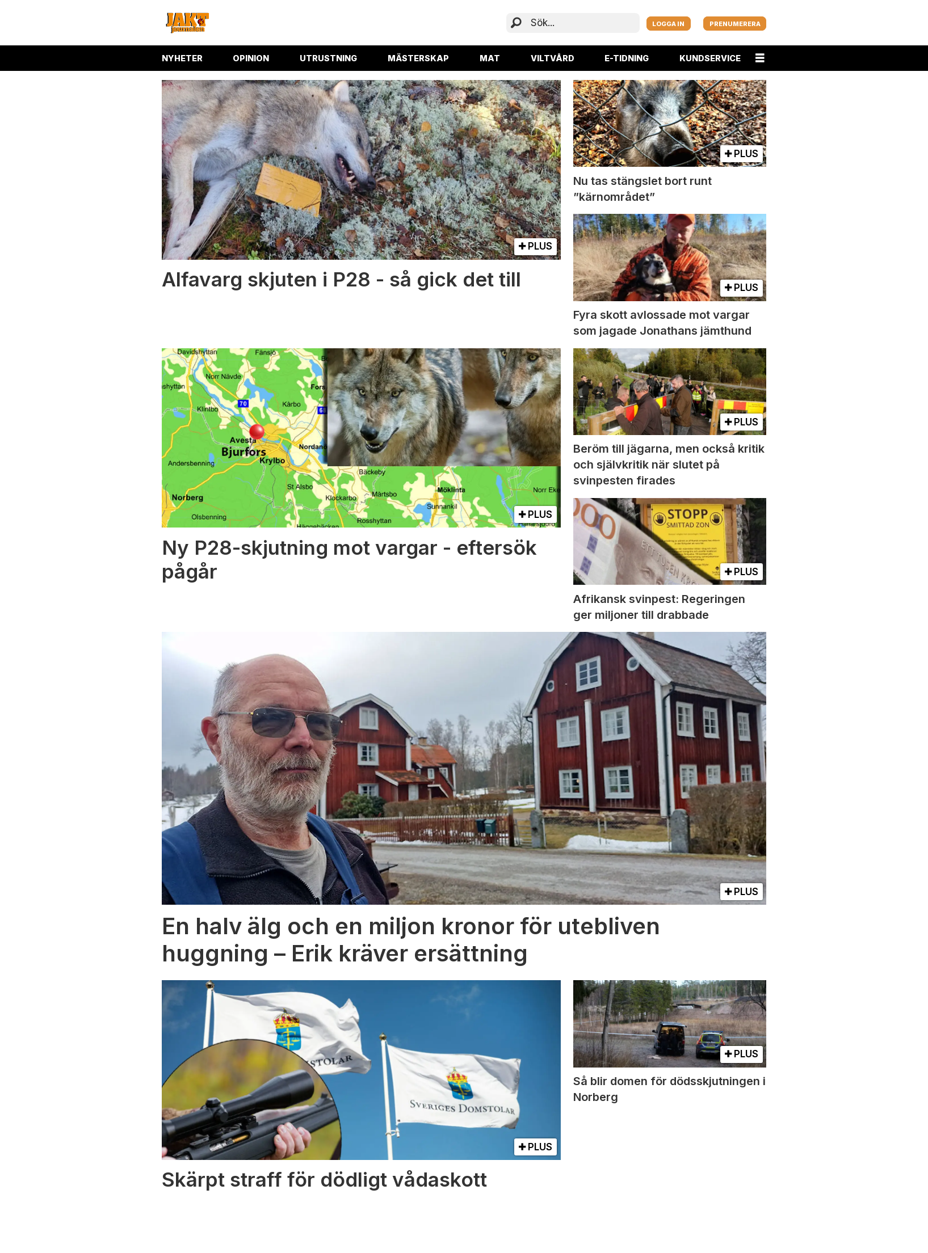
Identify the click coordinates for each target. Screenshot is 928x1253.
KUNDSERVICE (710, 58)
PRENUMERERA (735, 24)
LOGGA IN (668, 24)
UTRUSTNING (328, 58)
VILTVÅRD (552, 58)
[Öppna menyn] (760, 58)
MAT (490, 58)
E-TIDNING (626, 58)
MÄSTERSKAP (418, 58)
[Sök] (516, 23)
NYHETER (182, 58)
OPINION (251, 58)
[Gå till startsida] (187, 23)
